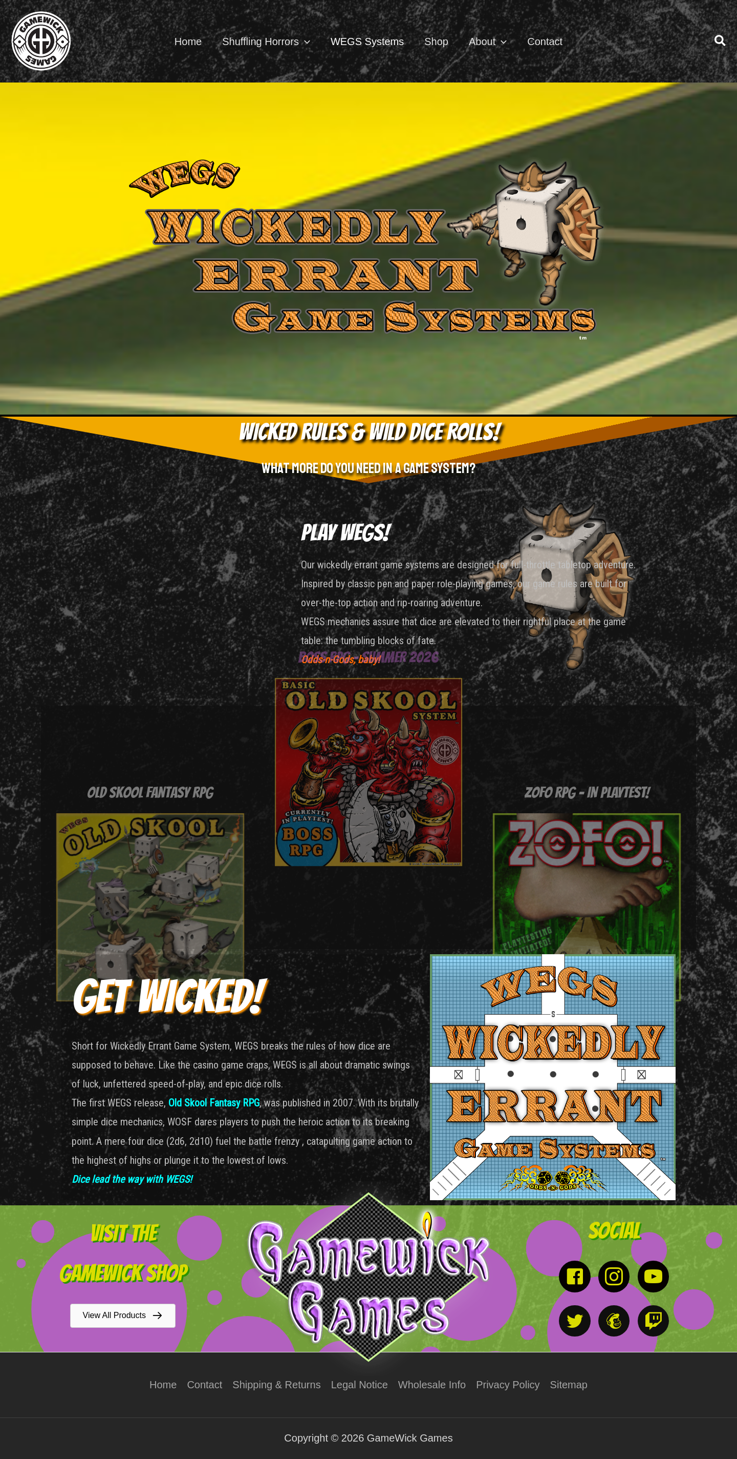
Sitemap (569, 1384)
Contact (204, 1384)
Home (163, 1384)
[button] (720, 41)
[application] (304, 41)
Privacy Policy (507, 1384)
